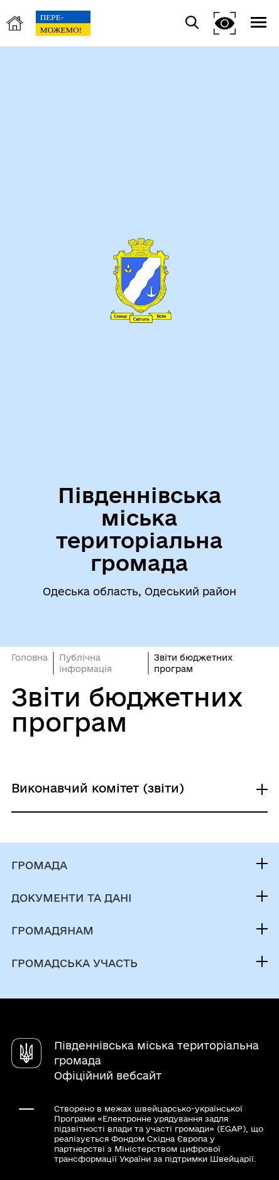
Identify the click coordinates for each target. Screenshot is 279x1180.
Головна (29, 657)
